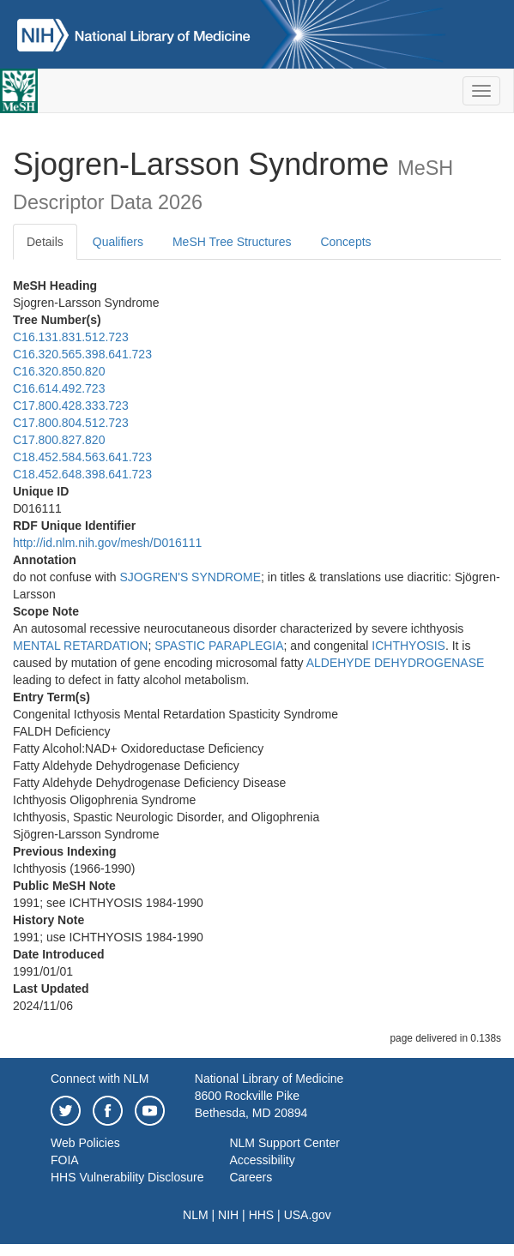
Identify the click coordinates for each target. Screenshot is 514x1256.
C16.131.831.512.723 (71, 337)
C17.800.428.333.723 (71, 405)
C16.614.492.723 (59, 388)
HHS (262, 1215)
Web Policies (85, 1143)
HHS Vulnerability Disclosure (127, 1177)
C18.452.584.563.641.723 (82, 457)
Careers (250, 1177)
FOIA (65, 1160)
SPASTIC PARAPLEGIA (218, 645)
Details (45, 242)
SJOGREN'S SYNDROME (190, 577)
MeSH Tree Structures (232, 242)
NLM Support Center (284, 1143)
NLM (196, 1215)
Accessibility (261, 1160)
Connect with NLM (99, 1078)
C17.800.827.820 (59, 440)
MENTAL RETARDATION (80, 645)
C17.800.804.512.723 (71, 423)
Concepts (345, 242)
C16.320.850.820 (59, 371)
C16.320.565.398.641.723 (82, 354)
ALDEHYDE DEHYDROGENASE (395, 663)
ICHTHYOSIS (408, 645)
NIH (228, 1215)
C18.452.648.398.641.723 (82, 474)
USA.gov (307, 1215)
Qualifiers (118, 242)
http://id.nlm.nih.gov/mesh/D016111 (107, 543)
